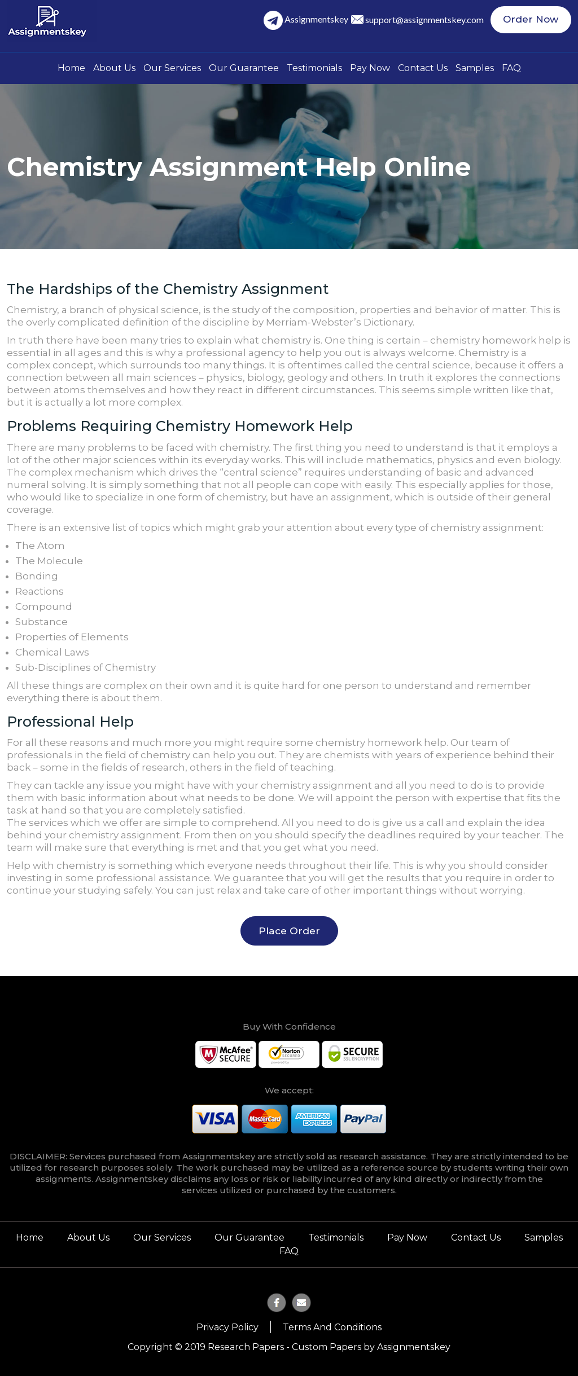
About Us (114, 68)
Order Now (534, 21)
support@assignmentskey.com (430, 20)
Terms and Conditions (332, 1325)
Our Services (172, 68)
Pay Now (370, 68)
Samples (475, 68)
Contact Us (423, 68)
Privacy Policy (227, 1325)
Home (71, 68)
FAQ (511, 68)
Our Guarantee (244, 68)
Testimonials (314, 68)
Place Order (289, 931)
